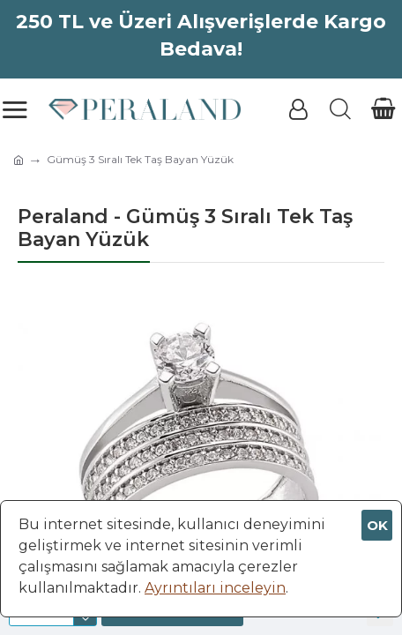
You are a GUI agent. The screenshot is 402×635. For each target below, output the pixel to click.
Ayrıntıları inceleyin (215, 587)
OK (377, 525)
